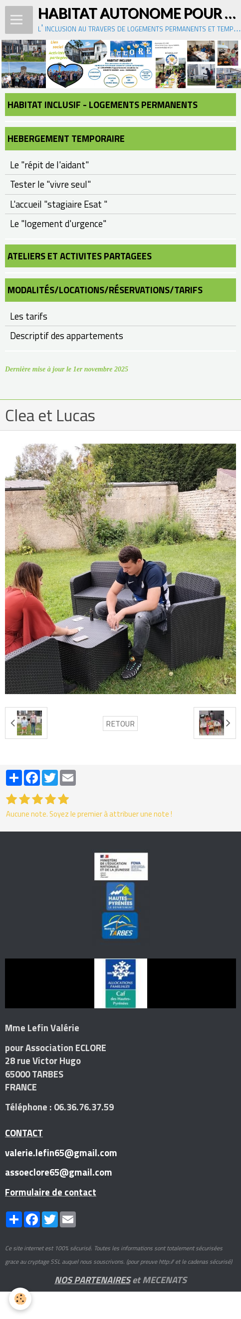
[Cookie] (20, 1299)
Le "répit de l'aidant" (49, 165)
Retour (120, 723)
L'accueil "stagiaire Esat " (58, 204)
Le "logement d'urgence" (58, 224)
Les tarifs (28, 316)
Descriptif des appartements (66, 336)
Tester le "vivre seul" (50, 184)
